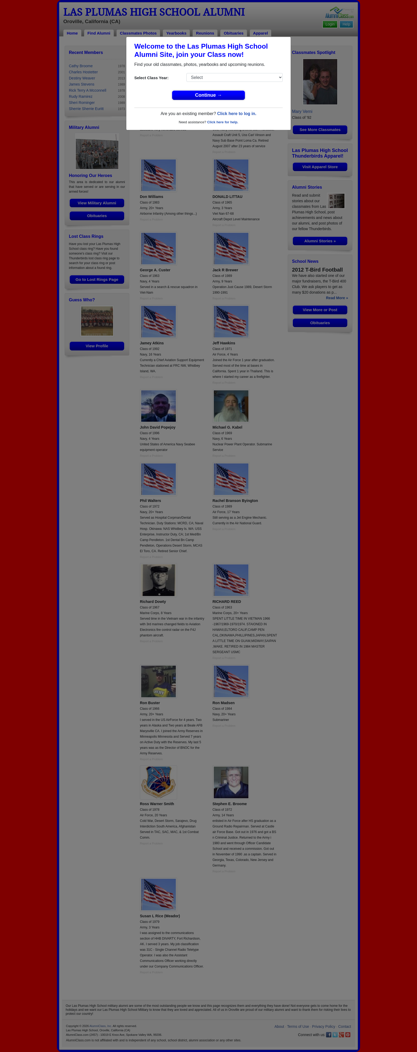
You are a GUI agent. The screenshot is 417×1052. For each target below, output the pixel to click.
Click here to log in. (236, 113)
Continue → (208, 95)
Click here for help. (222, 122)
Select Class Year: (151, 77)
